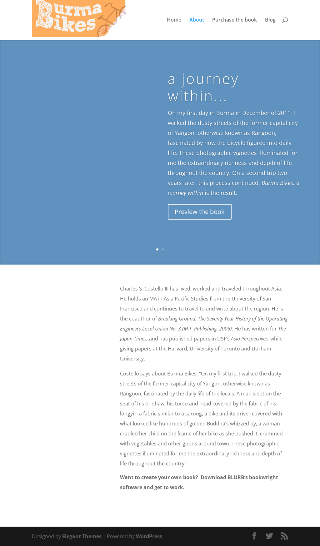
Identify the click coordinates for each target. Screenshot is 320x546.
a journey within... (203, 87)
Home (174, 21)
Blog (270, 21)
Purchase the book (234, 21)
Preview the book (200, 211)
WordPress (149, 536)
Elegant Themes (82, 536)
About (196, 21)
